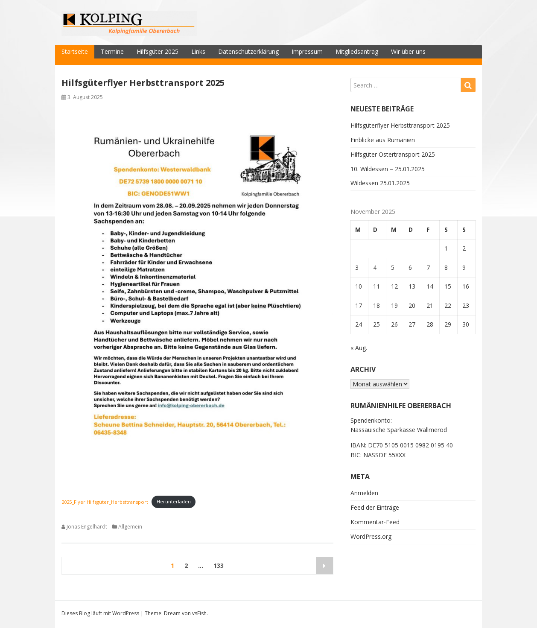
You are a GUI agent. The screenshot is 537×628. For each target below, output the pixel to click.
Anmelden (364, 493)
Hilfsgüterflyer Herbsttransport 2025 (143, 82)
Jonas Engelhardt (87, 526)
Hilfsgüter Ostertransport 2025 (392, 154)
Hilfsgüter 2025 (157, 51)
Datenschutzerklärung (248, 51)
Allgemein (130, 526)
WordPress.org (370, 536)
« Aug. (358, 348)
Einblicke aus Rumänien (382, 140)
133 (218, 565)
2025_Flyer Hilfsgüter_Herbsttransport (104, 501)
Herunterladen (174, 501)
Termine (112, 51)
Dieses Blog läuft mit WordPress (100, 613)
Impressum (307, 51)
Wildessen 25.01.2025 (380, 183)
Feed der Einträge (374, 507)
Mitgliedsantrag (357, 51)
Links (198, 51)
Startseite (74, 51)
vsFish (199, 613)
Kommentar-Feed (375, 522)
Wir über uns (408, 51)
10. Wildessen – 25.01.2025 (387, 169)
